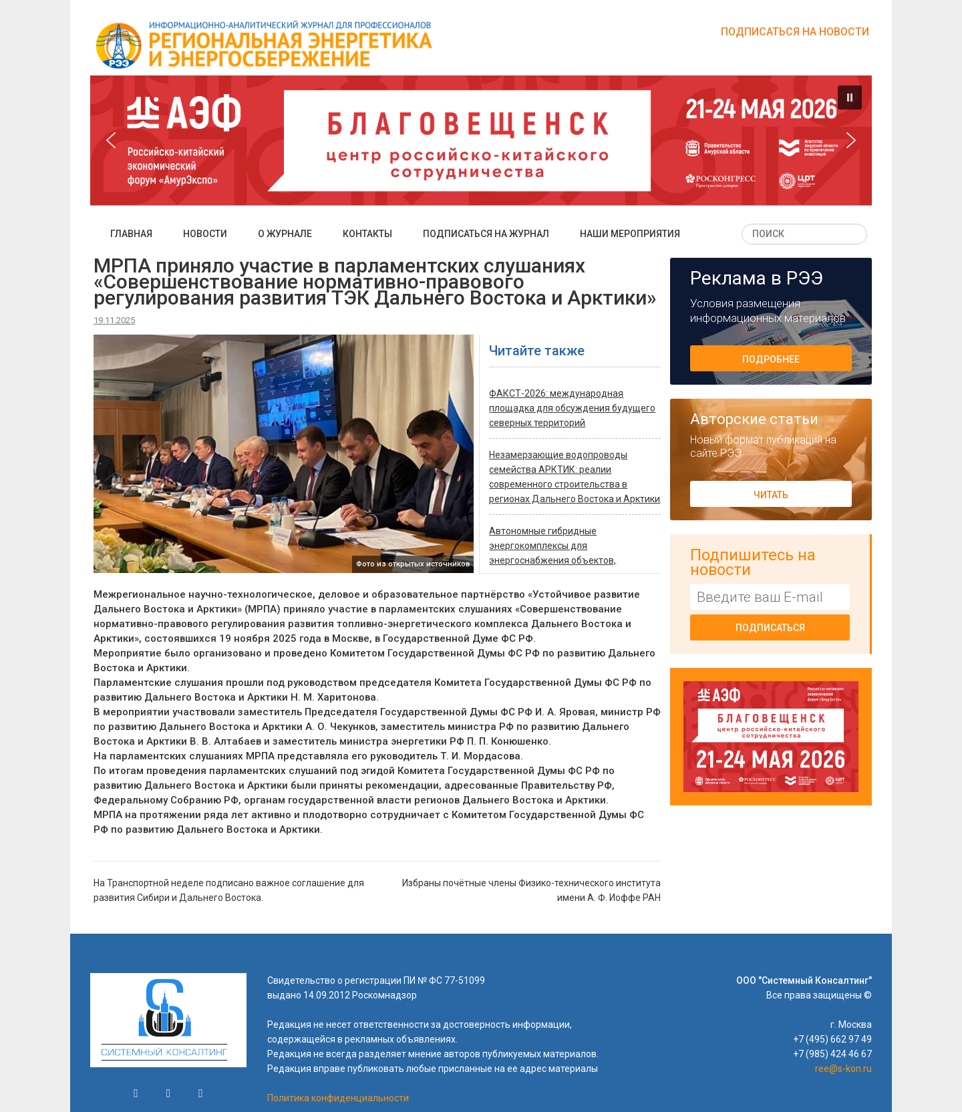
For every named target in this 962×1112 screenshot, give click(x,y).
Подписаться (770, 627)
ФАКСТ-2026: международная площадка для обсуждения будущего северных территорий (572, 408)
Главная (131, 233)
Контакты (367, 233)
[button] (850, 97)
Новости (205, 233)
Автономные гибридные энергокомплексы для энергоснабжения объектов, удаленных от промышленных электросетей (555, 560)
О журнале (285, 233)
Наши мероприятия (630, 233)
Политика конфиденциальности (338, 1098)
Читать (771, 495)
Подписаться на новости (795, 31)
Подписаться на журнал (486, 233)
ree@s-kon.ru (843, 1068)
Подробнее (771, 359)
